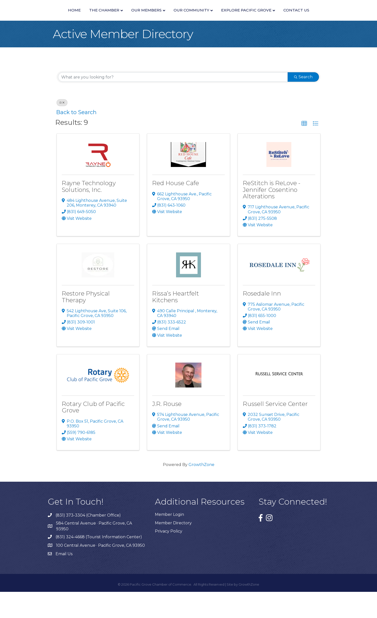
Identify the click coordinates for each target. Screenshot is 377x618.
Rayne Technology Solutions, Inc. (89, 213)
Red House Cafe (175, 209)
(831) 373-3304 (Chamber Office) (88, 541)
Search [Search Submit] (303, 103)
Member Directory (173, 549)
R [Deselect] (62, 129)
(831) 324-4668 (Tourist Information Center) (99, 563)
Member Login (169, 541)
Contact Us (188, 36)
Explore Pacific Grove (317, 16)
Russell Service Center (275, 430)
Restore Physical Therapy (86, 323)
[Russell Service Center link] (279, 400)
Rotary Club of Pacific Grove (93, 433)
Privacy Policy (168, 557)
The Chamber (68, 16)
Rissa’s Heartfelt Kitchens (175, 323)
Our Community (262, 16)
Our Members (110, 16)
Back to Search (76, 138)
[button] (304, 150)
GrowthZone (201, 491)
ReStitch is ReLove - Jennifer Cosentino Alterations (271, 216)
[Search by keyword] (173, 103)
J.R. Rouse (167, 430)
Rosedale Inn (262, 319)
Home (38, 16)
